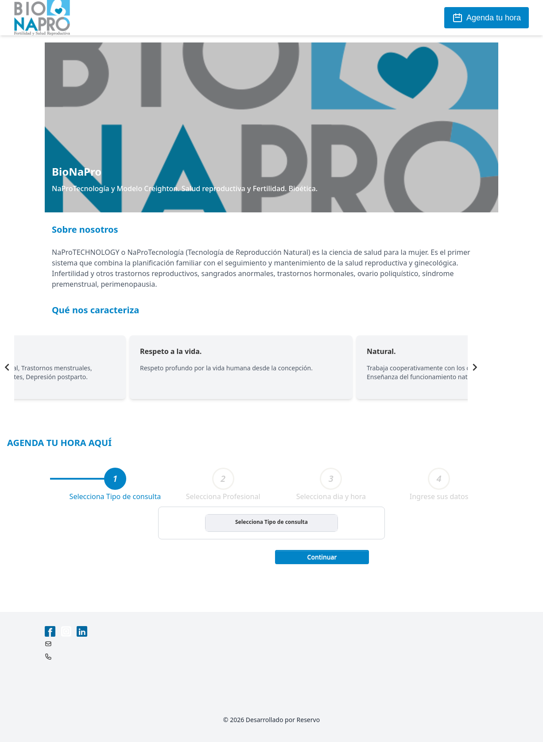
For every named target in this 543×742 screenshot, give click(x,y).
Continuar (322, 557)
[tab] (115, 479)
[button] (322, 556)
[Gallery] (241, 367)
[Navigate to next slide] (475, 367)
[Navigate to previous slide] (7, 367)
